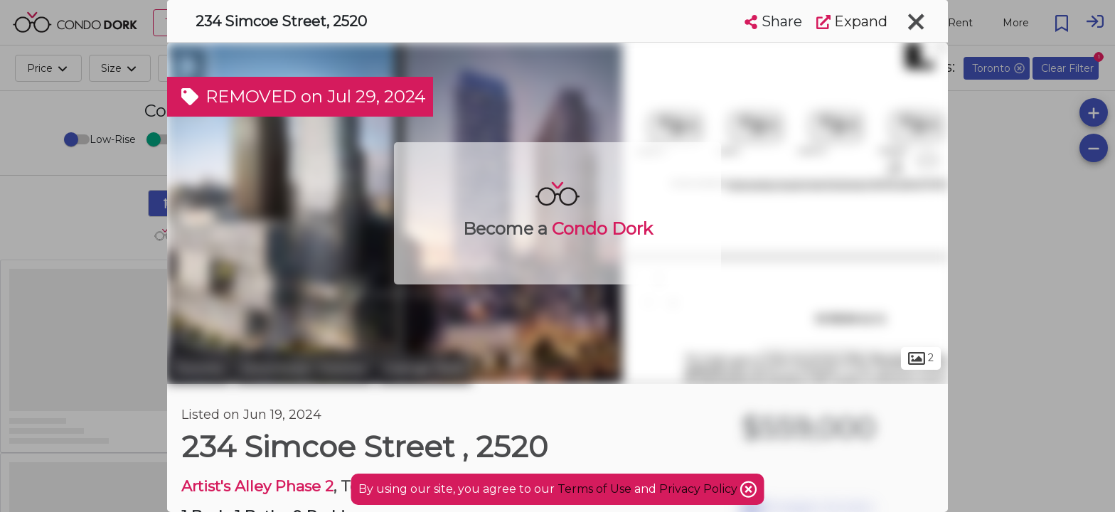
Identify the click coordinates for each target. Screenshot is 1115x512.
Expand (851, 21)
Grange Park (424, 368)
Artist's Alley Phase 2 (257, 486)
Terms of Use (594, 489)
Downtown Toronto (304, 368)
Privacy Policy (699, 489)
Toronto (199, 368)
